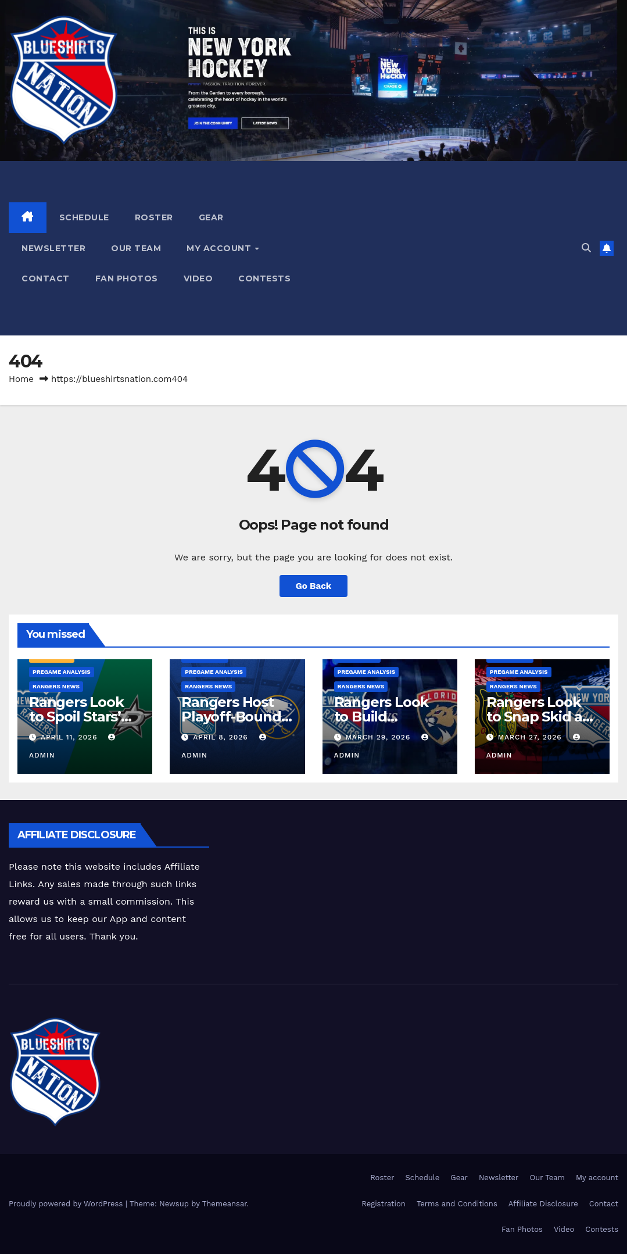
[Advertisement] (447, 248)
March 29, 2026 (379, 737)
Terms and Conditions (457, 1203)
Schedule (84, 217)
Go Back (314, 586)
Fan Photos (126, 278)
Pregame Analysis (62, 672)
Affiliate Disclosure (543, 1203)
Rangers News (56, 686)
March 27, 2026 (531, 737)
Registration (383, 1203)
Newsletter (53, 248)
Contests (264, 278)
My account (220, 248)
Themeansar (224, 1203)
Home (21, 379)
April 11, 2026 (70, 737)
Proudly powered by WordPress (67, 1203)
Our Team (136, 248)
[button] (586, 247)
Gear (211, 217)
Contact (46, 278)
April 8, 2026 (221, 737)
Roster (154, 217)
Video (198, 278)
